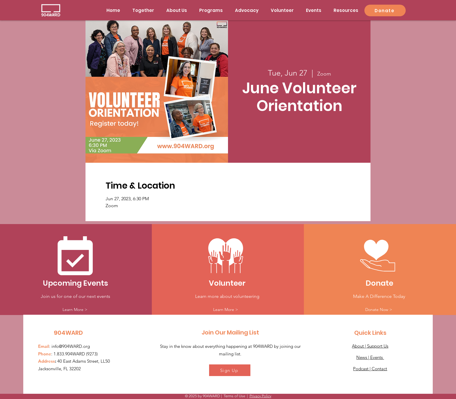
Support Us (377, 346)
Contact (379, 368)
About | (359, 346)
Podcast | (362, 368)
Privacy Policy (260, 396)
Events (377, 357)
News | (363, 357)
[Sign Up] (229, 370)
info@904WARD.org (70, 346)
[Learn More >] (75, 310)
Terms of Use (234, 396)
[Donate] (385, 10)
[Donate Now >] (378, 310)
